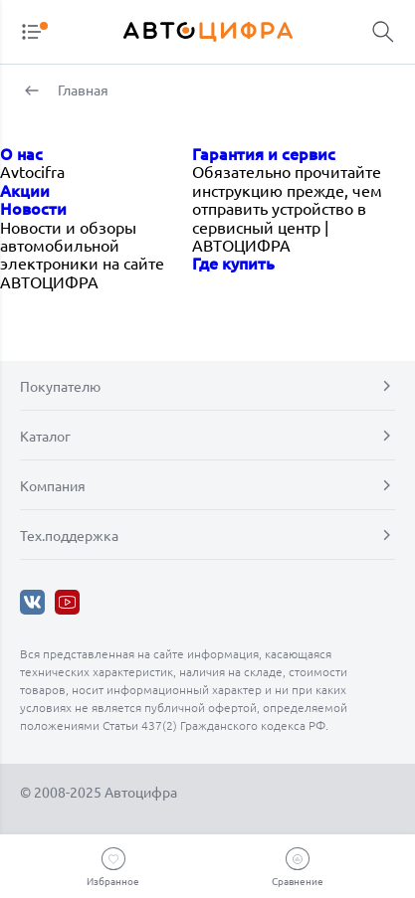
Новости (33, 208)
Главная (81, 89)
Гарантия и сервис (263, 153)
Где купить (233, 262)
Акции (25, 190)
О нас (21, 153)
